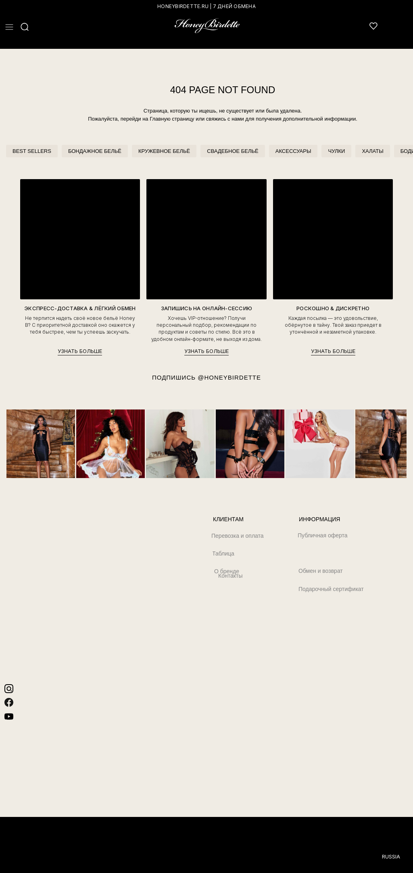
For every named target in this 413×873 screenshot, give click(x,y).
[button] (9, 27)
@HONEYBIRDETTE (229, 377)
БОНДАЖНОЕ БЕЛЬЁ (94, 151)
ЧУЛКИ (336, 151)
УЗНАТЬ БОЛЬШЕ (80, 351)
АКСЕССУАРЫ (293, 151)
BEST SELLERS (32, 151)
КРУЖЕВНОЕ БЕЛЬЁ (164, 151)
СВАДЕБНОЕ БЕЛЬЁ (232, 151)
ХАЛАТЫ (372, 151)
